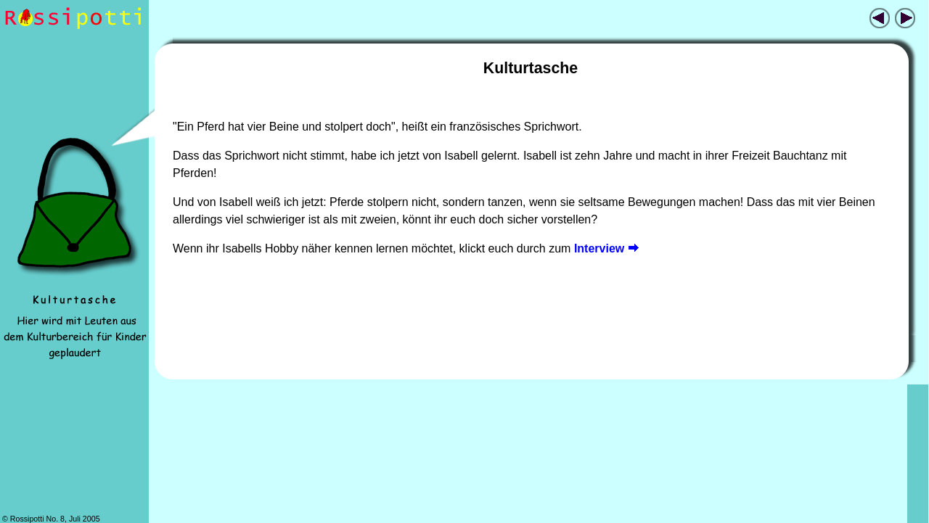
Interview (606, 248)
